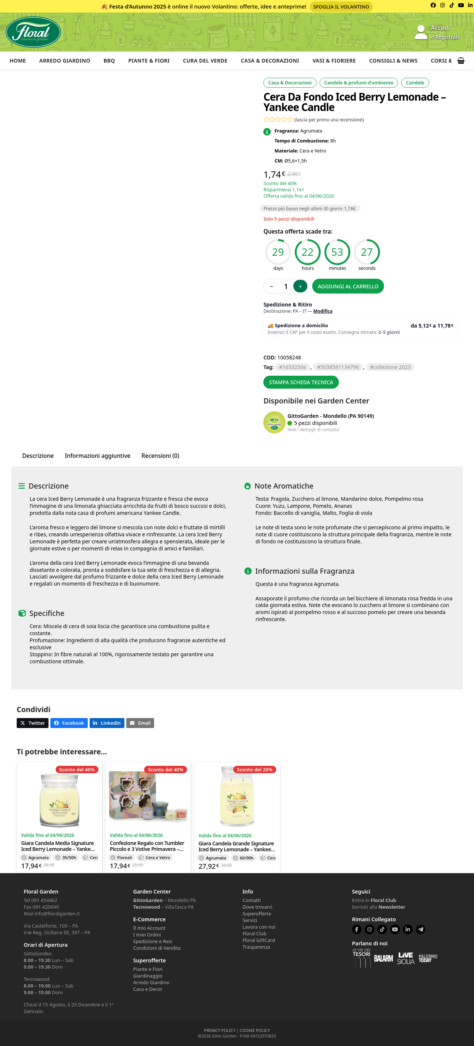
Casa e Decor (148, 989)
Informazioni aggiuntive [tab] (97, 456)
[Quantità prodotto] (285, 286)
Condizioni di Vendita (157, 948)
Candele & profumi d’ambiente (359, 83)
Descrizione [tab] (38, 456)
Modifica (323, 311)
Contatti (252, 900)
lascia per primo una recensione (329, 120)
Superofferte (257, 913)
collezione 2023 (392, 367)
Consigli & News (393, 60)
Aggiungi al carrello (348, 286)
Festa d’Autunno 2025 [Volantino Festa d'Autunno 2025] (137, 6)
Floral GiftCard (259, 940)
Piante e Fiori (148, 969)
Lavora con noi (259, 926)
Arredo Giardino (64, 60)
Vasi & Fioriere (334, 60)
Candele (415, 83)
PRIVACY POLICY (219, 1030)
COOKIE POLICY (255, 1030)
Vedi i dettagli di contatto (313, 429)
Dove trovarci (257, 906)
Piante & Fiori (149, 60)
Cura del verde (205, 60)
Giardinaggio (148, 975)
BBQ (109, 60)
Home (18, 60)
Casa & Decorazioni (270, 60)
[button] (463, 61)
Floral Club (255, 933)
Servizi (250, 920)
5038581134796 (339, 367)
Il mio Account (149, 928)
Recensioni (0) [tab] (160, 456)
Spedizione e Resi (153, 941)
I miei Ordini (147, 934)
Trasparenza (256, 946)
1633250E (294, 367)
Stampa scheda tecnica (301, 382)
